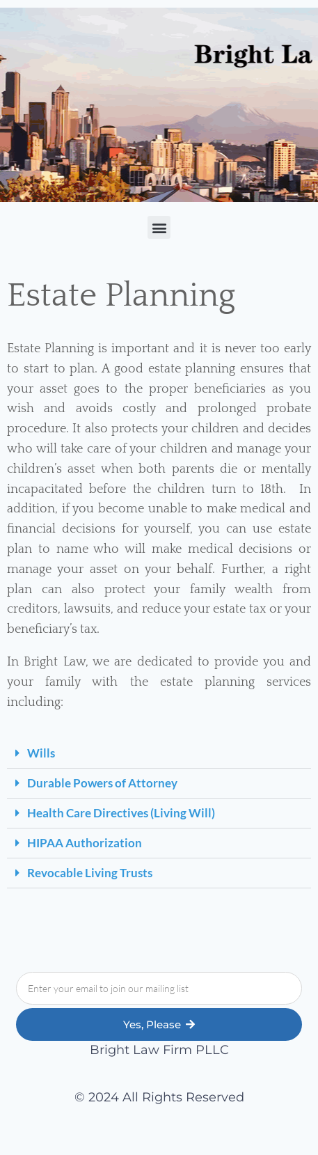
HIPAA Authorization (84, 842)
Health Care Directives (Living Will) (121, 813)
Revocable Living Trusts (89, 872)
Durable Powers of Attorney (102, 783)
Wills (41, 753)
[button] (159, 227)
